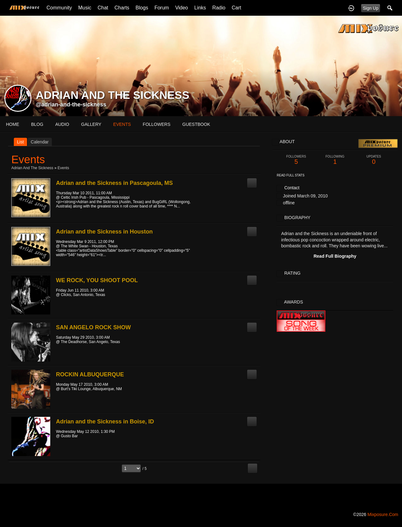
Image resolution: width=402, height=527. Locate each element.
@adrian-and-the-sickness (71, 104)
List (20, 141)
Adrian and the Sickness (32, 168)
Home (12, 124)
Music (84, 7)
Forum (162, 7)
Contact (291, 187)
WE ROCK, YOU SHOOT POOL (97, 280)
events (122, 124)
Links (200, 7)
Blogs (142, 7)
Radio (218, 7)
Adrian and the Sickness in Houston (104, 232)
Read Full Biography (334, 256)
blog (37, 124)
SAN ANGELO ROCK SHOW (93, 327)
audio (62, 124)
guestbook (196, 124)
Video (181, 7)
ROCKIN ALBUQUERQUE (90, 374)
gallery (91, 124)
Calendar (40, 141)
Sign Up (370, 8)
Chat (103, 7)
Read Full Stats (290, 175)
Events (63, 168)
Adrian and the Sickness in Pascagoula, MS (114, 183)
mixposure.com (382, 514)
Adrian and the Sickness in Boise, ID (105, 421)
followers (157, 124)
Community (59, 7)
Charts (121, 7)
